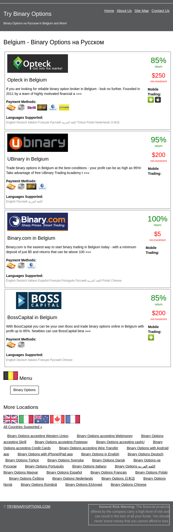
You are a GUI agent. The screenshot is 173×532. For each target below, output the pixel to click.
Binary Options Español (64, 472)
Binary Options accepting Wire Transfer (88, 448)
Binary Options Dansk (108, 460)
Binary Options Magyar (20, 472)
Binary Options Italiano (89, 466)
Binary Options (24, 390)
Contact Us (161, 11)
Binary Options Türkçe (22, 460)
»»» (79, 94)
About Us (124, 11)
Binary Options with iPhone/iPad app (45, 454)
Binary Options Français (109, 472)
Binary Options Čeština (26, 478)
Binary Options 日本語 (118, 478)
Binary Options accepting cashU (120, 442)
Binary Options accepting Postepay (61, 442)
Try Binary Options (27, 13)
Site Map (141, 11)
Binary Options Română (39, 484)
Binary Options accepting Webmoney (105, 436)
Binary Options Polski (151, 472)
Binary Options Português (44, 466)
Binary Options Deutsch (145, 454)
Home (109, 11)
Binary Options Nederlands (72, 478)
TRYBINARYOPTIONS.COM (28, 506)
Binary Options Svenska (65, 460)
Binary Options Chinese (128, 484)
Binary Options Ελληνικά (83, 484)
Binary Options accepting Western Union (37, 436)
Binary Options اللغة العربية (135, 466)
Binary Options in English (100, 454)
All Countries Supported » (22, 427)
